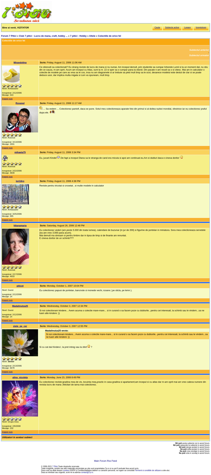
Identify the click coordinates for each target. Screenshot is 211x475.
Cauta (157, 27)
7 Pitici (55, 466)
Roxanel (20, 103)
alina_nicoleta (20, 377)
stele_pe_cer (20, 326)
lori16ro (20, 181)
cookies (66, 470)
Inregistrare (201, 27)
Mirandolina (20, 62)
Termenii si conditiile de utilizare (148, 470)
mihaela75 (20, 152)
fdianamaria (20, 225)
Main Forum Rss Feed (105, 461)
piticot (20, 285)
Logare (187, 27)
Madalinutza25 (20, 306)
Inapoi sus (7, 98)
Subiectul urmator (199, 55)
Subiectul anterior (199, 50)
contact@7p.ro (87, 472)
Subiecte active (172, 27)
